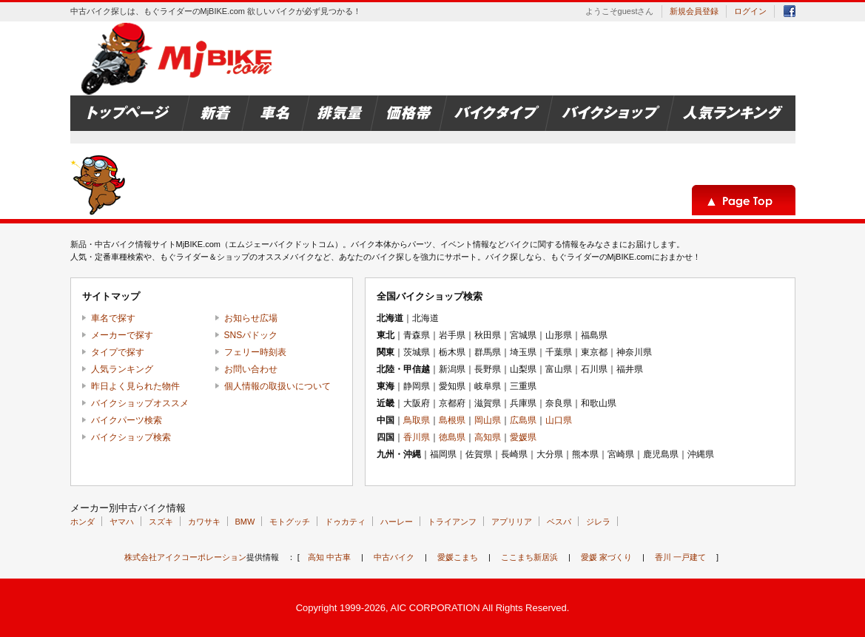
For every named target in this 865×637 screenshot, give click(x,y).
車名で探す (113, 318)
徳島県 (452, 437)
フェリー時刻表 (255, 352)
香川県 (416, 437)
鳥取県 (416, 420)
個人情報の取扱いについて (277, 386)
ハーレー (396, 521)
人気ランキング (122, 369)
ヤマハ (122, 521)
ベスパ (559, 521)
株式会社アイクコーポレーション (185, 557)
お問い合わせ (250, 369)
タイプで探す (117, 352)
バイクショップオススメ (140, 403)
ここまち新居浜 (529, 557)
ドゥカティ (345, 521)
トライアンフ (452, 521)
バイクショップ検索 (131, 437)
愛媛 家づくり (606, 557)
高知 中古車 (329, 557)
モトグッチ (289, 521)
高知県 (487, 437)
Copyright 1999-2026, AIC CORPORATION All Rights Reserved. (433, 607)
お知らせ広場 (250, 318)
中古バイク (394, 557)
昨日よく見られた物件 (135, 386)
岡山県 (487, 420)
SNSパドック (251, 335)
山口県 (558, 420)
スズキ (161, 521)
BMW (245, 521)
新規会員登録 (694, 11)
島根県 (452, 420)
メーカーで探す (122, 335)
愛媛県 (523, 437)
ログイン (750, 11)
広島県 (523, 420)
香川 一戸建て (680, 557)
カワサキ (204, 521)
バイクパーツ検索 (126, 420)
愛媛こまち (457, 557)
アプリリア (511, 521)
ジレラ (598, 521)
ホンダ (82, 521)
